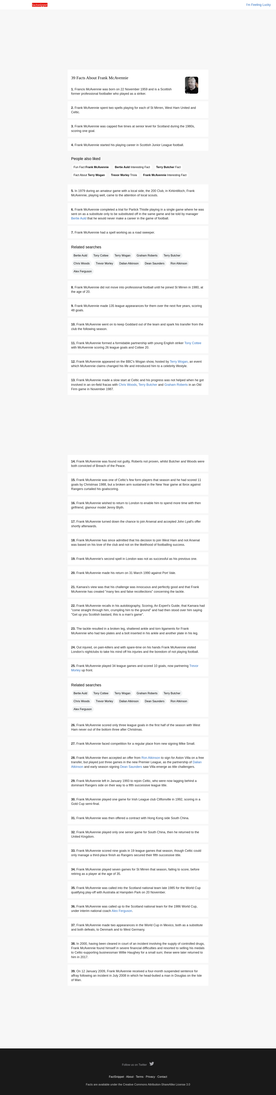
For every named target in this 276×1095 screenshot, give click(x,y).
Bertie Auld (78, 218)
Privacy (150, 1076)
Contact (162, 1076)
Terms (139, 1076)
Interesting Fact (132, 167)
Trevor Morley (104, 263)
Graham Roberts (147, 255)
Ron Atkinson (179, 263)
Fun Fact (91, 167)
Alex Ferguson (83, 271)
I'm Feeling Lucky (258, 5)
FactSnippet (116, 1076)
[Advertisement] (138, 39)
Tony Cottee (100, 255)
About (130, 1076)
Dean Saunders (154, 263)
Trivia (124, 175)
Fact (168, 167)
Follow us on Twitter (138, 1064)
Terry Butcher (172, 255)
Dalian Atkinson (129, 263)
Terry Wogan (122, 255)
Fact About (89, 175)
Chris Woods (82, 263)
